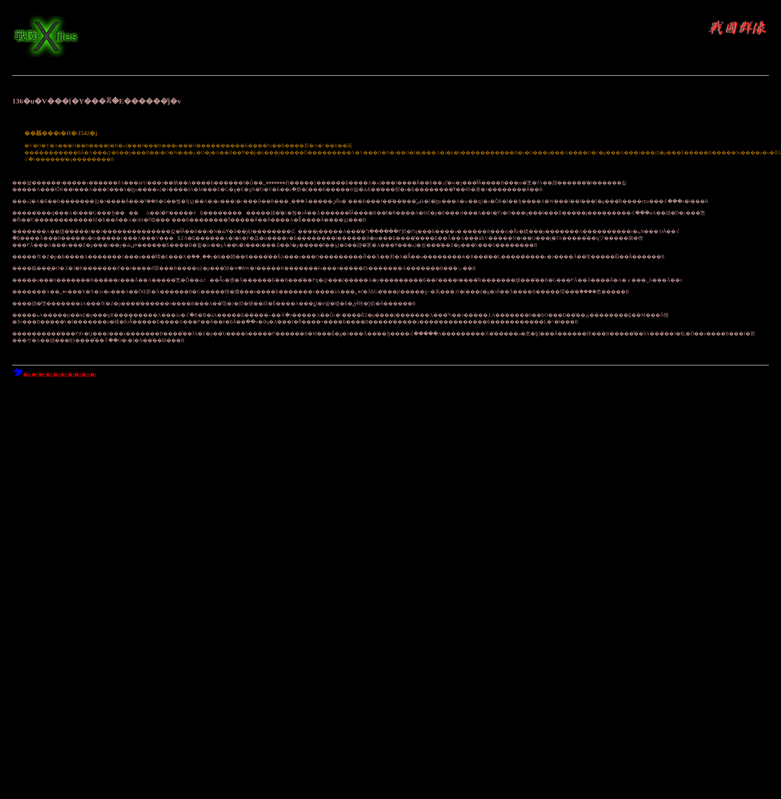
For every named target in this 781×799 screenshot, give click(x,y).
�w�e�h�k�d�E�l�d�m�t (54, 374)
